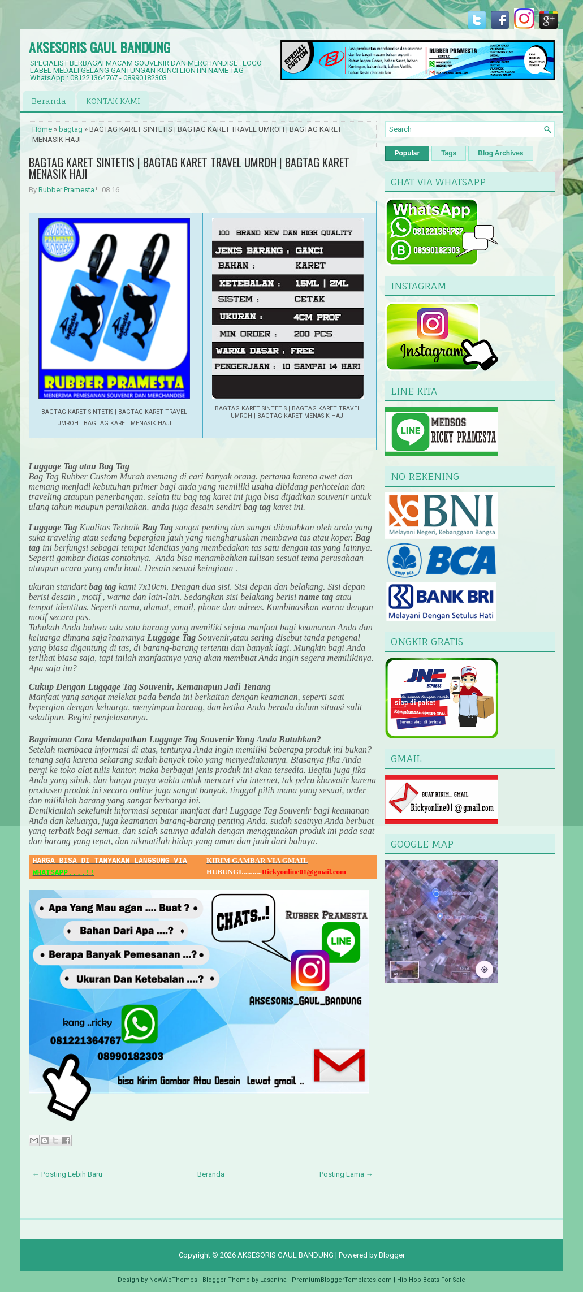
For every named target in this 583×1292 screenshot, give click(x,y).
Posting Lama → (346, 1174)
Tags (448, 153)
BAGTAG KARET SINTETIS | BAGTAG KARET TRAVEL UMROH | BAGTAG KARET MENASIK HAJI (189, 168)
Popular (407, 153)
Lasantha (273, 1280)
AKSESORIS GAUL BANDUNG (99, 47)
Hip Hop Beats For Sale (431, 1280)
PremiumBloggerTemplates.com (342, 1280)
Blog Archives (500, 153)
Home (42, 129)
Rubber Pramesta (66, 189)
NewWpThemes (173, 1280)
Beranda (49, 101)
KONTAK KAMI (113, 101)
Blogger (392, 1255)
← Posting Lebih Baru (67, 1174)
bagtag (71, 129)
